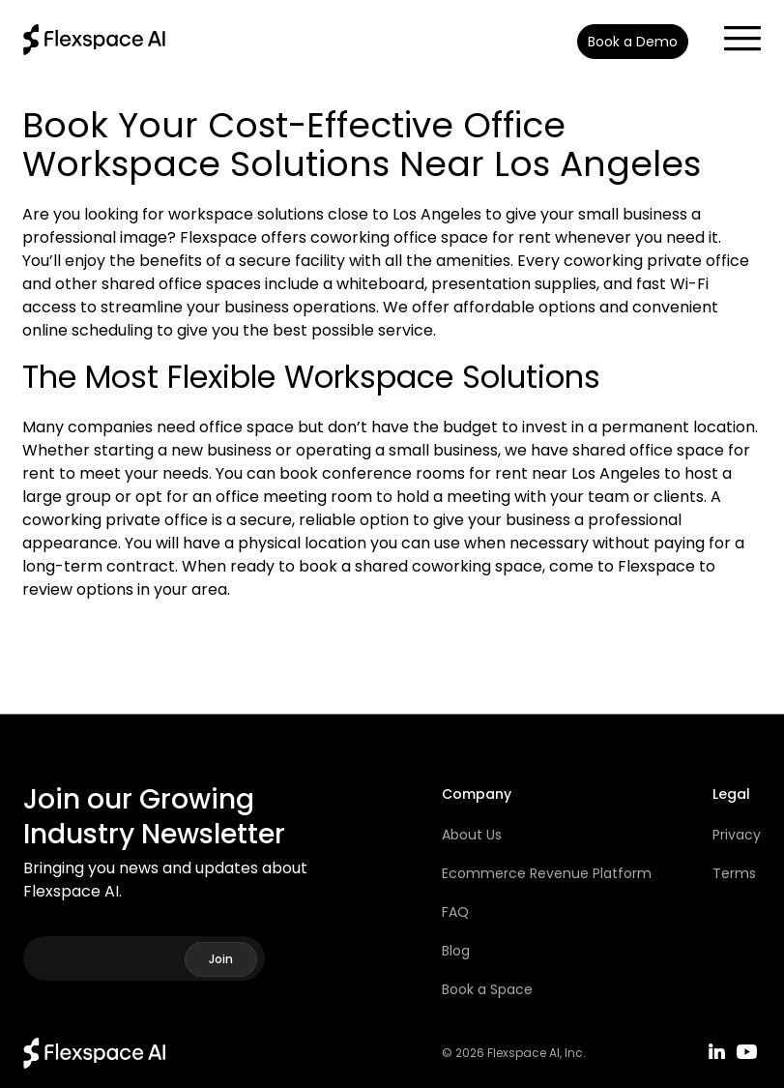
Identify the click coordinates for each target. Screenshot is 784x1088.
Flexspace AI (523, 1053)
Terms (734, 873)
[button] (732, 32)
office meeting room (294, 496)
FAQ (455, 912)
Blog (456, 950)
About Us (472, 834)
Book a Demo (633, 41)
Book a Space (487, 989)
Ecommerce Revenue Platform (547, 873)
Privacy (736, 834)
